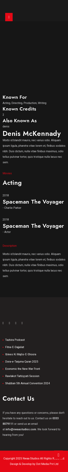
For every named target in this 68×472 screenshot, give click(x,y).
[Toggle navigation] (9, 17)
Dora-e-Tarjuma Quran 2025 (21, 361)
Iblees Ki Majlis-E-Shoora (20, 354)
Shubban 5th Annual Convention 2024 (27, 383)
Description (10, 245)
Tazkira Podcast (15, 340)
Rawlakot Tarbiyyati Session (22, 376)
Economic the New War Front (22, 368)
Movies (7, 173)
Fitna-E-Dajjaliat (14, 347)
